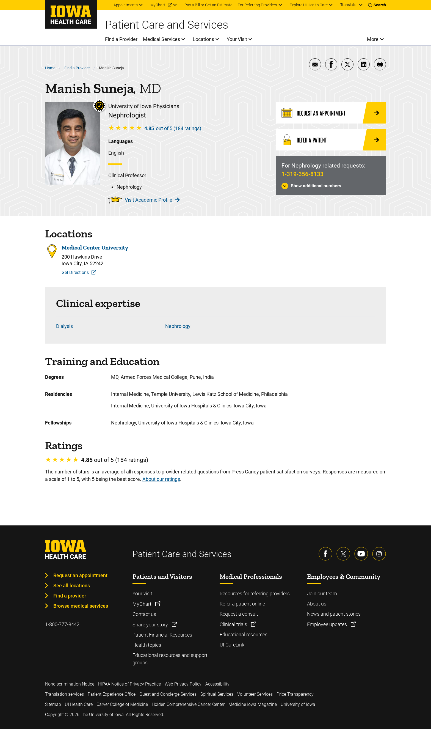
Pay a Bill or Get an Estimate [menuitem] (208, 5)
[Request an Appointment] (331, 113)
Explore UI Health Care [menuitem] (309, 5)
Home (50, 68)
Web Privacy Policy (183, 684)
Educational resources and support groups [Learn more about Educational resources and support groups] (170, 658)
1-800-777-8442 (62, 624)
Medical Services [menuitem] (161, 39)
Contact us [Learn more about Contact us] (144, 614)
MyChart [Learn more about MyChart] (142, 604)
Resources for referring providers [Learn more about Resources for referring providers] (255, 593)
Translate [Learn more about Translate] (348, 4)
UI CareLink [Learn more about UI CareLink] (232, 645)
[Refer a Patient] (331, 139)
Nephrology (177, 326)
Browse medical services (80, 606)
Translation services (64, 694)
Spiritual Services (216, 694)
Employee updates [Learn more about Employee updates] (327, 624)
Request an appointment (80, 575)
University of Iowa (298, 704)
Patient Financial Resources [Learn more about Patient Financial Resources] (162, 635)
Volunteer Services (255, 694)
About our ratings (161, 479)
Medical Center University (95, 247)
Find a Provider (77, 68)
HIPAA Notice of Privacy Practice (129, 684)
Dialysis (64, 326)
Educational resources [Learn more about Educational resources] (243, 634)
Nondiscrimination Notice (69, 684)
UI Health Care (79, 704)
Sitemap (53, 704)
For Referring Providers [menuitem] (257, 5)
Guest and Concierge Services (168, 694)
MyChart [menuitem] (157, 5)
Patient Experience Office (112, 694)
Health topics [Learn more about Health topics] (146, 645)
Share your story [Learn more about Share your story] (150, 624)
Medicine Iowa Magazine (252, 704)
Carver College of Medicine (122, 704)
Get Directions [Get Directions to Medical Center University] (75, 272)
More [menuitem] (372, 39)
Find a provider (69, 596)
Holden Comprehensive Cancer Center (188, 704)
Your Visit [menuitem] (237, 39)
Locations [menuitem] (203, 39)
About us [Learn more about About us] (316, 604)
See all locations (71, 585)
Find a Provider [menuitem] (121, 39)
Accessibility (217, 684)
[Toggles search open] (377, 5)
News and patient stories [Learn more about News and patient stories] (334, 614)
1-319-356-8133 (302, 174)
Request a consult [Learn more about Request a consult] (239, 614)
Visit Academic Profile (152, 200)
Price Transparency (295, 694)
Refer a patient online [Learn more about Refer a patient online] (242, 604)
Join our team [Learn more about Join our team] (322, 593)
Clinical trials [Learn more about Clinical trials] (234, 624)
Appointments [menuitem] (126, 5)
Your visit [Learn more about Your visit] (142, 593)
